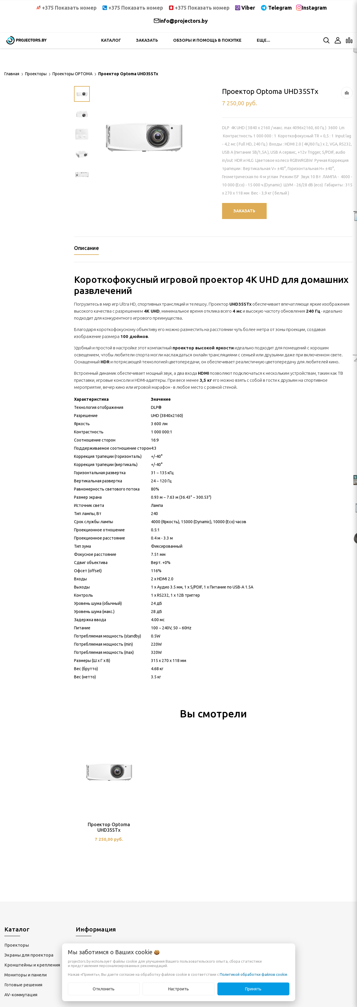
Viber (248, 7)
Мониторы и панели (25, 974)
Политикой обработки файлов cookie (253, 974)
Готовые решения (23, 984)
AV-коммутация (20, 994)
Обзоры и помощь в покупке (207, 40)
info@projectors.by (183, 21)
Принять (253, 989)
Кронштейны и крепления (32, 964)
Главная (11, 73)
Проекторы (16, 945)
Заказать (147, 40)
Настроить (178, 989)
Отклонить (104, 989)
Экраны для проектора (28, 954)
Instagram (314, 7)
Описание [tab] (86, 248)
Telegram (280, 7)
